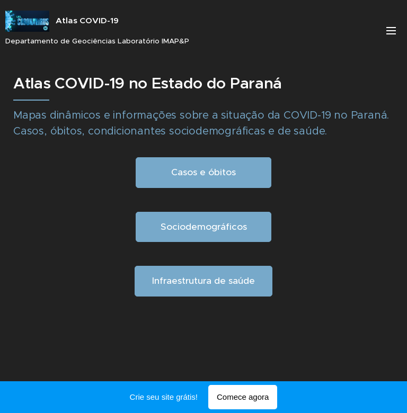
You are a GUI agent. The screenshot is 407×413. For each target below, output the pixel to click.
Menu (391, 30)
